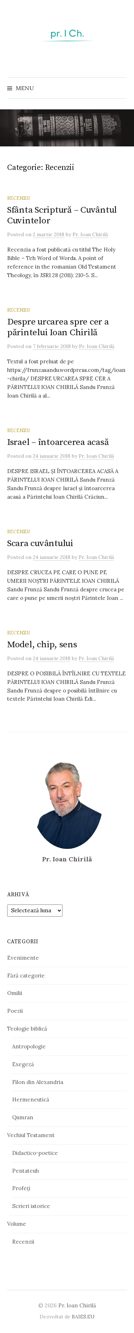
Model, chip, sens (42, 644)
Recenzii (18, 198)
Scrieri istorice (31, 1206)
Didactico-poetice (35, 1153)
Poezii (15, 1010)
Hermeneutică (30, 1099)
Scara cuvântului (40, 543)
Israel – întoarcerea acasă (58, 442)
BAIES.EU (83, 1316)
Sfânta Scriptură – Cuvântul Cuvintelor (62, 215)
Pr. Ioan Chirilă (77, 1305)
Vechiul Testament (31, 1135)
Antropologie (29, 1046)
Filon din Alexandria (37, 1082)
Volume (16, 1223)
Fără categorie (26, 975)
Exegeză (23, 1064)
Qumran (22, 1117)
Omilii (14, 993)
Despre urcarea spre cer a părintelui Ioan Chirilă (58, 327)
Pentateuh (25, 1170)
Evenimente (23, 957)
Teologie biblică (27, 1028)
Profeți (21, 1188)
